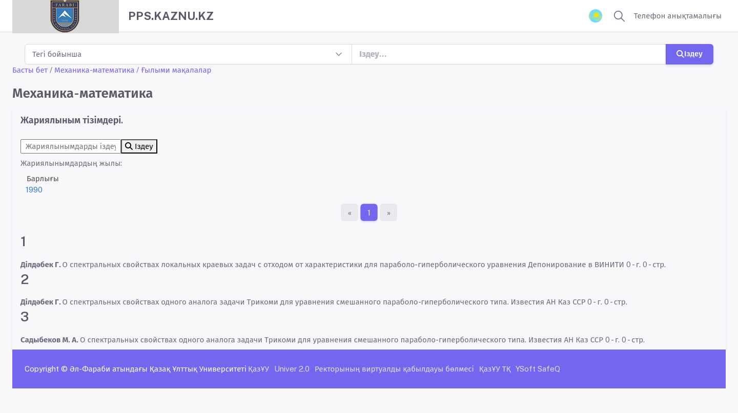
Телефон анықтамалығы (678, 15)
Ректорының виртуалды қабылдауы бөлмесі (394, 368)
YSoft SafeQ (538, 368)
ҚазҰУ (258, 368)
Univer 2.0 (292, 368)
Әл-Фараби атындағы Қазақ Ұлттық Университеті (158, 368)
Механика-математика (94, 70)
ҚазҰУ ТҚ (495, 368)
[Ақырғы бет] (388, 212)
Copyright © (46, 368)
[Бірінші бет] (349, 212)
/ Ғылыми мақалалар (173, 70)
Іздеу (689, 53)
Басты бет (30, 70)
